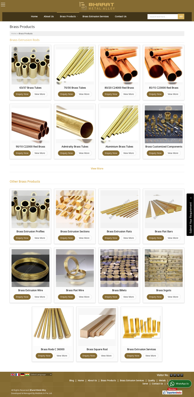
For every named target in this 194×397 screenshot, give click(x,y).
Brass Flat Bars (164, 231)
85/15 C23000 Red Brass (163, 87)
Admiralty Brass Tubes (75, 146)
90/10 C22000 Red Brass (30, 146)
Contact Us (120, 16)
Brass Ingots (163, 290)
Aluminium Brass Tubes (119, 146)
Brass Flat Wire (75, 290)
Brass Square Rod (97, 349)
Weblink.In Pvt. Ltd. (43, 393)
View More (40, 94)
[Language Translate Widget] (41, 374)
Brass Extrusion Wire (30, 290)
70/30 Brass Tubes (75, 87)
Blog (71, 380)
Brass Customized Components (163, 146)
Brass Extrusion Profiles (30, 231)
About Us (49, 16)
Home (34, 16)
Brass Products (69, 16)
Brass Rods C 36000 (52, 349)
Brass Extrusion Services (95, 16)
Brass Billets (119, 290)
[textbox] (163, 16)
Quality (151, 380)
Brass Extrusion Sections (74, 231)
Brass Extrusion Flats (119, 231)
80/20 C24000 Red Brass (119, 87)
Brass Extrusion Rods (25, 40)
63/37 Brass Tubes (30, 87)
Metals (162, 380)
